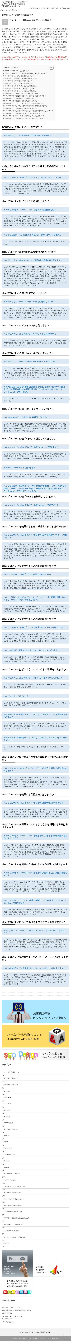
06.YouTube (7, 1116)
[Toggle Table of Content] (50, 68)
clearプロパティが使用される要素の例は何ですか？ (21, 78)
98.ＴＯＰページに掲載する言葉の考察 (14, 1237)
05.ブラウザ (7, 1110)
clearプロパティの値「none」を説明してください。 (22, 93)
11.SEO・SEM (8, 1148)
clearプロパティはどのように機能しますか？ (19, 76)
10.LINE (6, 1142)
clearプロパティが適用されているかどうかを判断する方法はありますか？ (29, 111)
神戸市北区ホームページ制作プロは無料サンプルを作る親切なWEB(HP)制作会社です (38, 1338)
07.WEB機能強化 (8, 1123)
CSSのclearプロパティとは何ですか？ (17, 71)
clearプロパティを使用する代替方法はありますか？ (22, 108)
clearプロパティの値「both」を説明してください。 (21, 86)
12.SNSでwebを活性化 (10, 1154)
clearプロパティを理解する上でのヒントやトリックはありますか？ (27, 118)
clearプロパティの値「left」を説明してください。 (21, 88)
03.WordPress (7, 1097)
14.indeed (6, 1167)
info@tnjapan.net (10, 1322)
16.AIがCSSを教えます (10, 1180)
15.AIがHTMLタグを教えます (12, 1173)
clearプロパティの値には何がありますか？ (18, 81)
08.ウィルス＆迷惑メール (11, 1129)
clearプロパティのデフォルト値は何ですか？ (19, 83)
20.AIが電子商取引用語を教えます (13, 1205)
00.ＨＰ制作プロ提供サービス (12, 1072)
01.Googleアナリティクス (11, 1085)
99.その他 (6, 1243)
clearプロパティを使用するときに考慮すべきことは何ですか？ (26, 96)
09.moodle (6, 1135)
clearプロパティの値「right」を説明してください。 (21, 91)
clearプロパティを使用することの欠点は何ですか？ (22, 101)
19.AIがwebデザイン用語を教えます (13, 1199)
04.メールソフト (8, 1104)
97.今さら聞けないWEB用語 (11, 1231)
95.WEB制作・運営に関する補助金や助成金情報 (17, 1218)
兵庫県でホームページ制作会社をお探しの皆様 (37, 1332)
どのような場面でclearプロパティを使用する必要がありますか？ (25, 73)
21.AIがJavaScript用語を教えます (13, 1211)
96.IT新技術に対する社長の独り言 (13, 1224)
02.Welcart (7, 1091)
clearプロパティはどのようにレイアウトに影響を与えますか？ (26, 103)
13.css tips (7, 1161)
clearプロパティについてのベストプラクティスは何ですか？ (25, 116)
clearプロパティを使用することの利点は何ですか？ (22, 98)
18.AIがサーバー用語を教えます (12, 1192)
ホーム (21, 1332)
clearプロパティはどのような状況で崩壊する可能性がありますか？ (27, 106)
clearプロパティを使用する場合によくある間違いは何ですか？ (26, 113)
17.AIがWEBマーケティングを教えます (14, 1186)
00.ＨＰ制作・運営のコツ (11, 1078)
